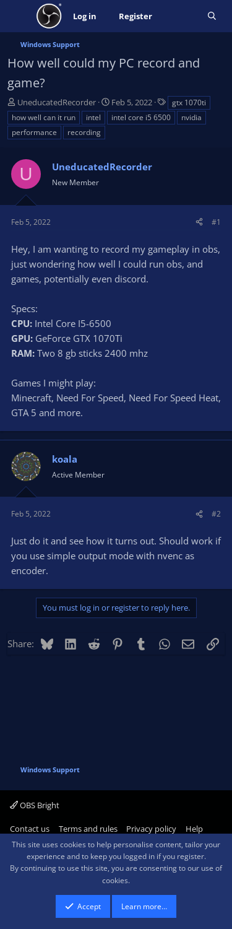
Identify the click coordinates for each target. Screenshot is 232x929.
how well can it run (43, 117)
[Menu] (18, 16)
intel (93, 117)
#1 (216, 222)
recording (84, 132)
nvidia (191, 117)
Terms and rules (88, 828)
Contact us (29, 828)
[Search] (211, 16)
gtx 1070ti (189, 102)
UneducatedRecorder (56, 102)
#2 (216, 513)
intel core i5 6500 (141, 117)
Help (194, 828)
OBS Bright (34, 805)
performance (34, 132)
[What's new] (179, 16)
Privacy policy (151, 828)
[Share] (199, 222)
